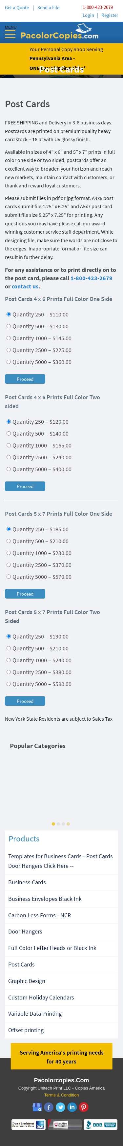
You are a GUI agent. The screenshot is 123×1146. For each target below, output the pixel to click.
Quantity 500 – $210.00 (38, 541)
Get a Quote (18, 7)
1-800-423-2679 (98, 7)
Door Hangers (25, 931)
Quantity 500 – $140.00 (38, 433)
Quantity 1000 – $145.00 (39, 338)
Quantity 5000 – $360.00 (39, 362)
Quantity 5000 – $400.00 (39, 469)
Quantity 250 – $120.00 (38, 421)
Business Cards (27, 882)
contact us (25, 286)
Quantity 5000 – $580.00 (39, 684)
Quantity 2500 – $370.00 (39, 565)
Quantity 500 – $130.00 (38, 326)
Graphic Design (26, 981)
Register (109, 15)
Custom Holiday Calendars (41, 997)
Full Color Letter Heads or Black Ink (52, 948)
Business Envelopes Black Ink (45, 898)
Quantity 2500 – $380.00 (39, 672)
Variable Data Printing (35, 1013)
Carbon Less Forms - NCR (39, 915)
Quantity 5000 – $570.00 (39, 576)
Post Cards (21, 964)
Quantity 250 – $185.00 (38, 529)
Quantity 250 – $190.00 (38, 636)
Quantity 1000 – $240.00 (39, 660)
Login (88, 15)
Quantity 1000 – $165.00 (39, 445)
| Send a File (46, 7)
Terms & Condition (61, 1095)
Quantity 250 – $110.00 (38, 314)
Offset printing (26, 1030)
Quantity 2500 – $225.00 (39, 350)
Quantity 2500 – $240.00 (39, 457)
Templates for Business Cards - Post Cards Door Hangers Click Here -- (60, 860)
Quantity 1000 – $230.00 (39, 553)
